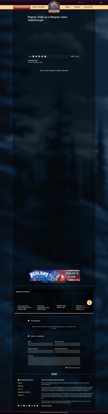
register (70, 326)
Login (100, 2)
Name (29, 341)
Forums (77, 7)
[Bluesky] (37, 406)
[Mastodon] (34, 406)
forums (54, 328)
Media (67, 7)
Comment (30, 356)
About (20, 383)
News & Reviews (39, 7)
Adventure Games (22, 7)
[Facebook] (18, 406)
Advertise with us (24, 392)
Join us (20, 389)
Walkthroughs (33, 60)
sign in (64, 326)
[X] (21, 406)
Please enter (59, 341)
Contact (20, 395)
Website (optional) (33, 349)
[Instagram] (27, 406)
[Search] (87, 2)
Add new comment (73, 367)
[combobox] (87, 2)
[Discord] (24, 406)
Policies (20, 386)
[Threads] (32, 406)
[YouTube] (29, 406)
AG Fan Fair (88, 7)
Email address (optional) (61, 349)
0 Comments (75, 56)
